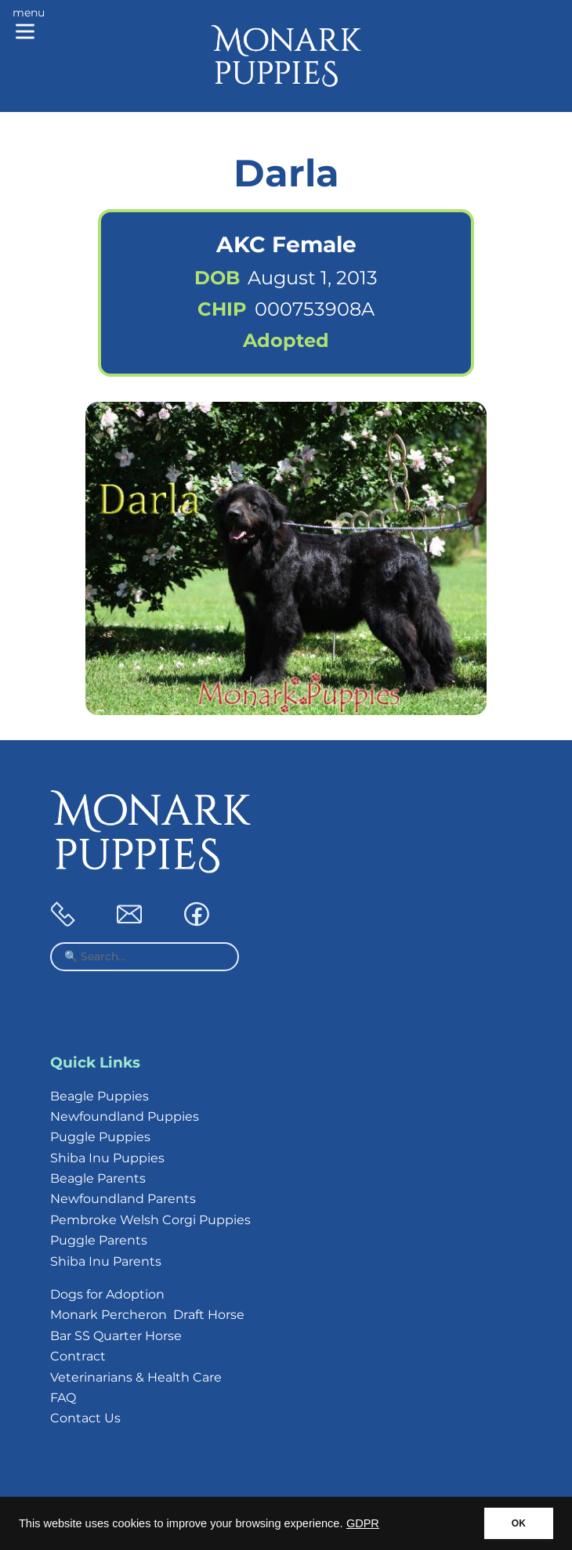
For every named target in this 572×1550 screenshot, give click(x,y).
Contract (78, 1356)
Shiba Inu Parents (105, 1261)
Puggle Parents (98, 1240)
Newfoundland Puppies (124, 1116)
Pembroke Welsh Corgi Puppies (150, 1219)
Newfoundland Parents (123, 1198)
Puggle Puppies (100, 1136)
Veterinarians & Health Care (136, 1377)
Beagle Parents (98, 1178)
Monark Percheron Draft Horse (147, 1314)
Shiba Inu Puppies (107, 1158)
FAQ (63, 1397)
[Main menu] (28, 25)
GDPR (362, 1523)
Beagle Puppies (99, 1096)
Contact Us (85, 1418)
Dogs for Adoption (107, 1294)
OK (519, 1523)
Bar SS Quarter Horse (116, 1335)
